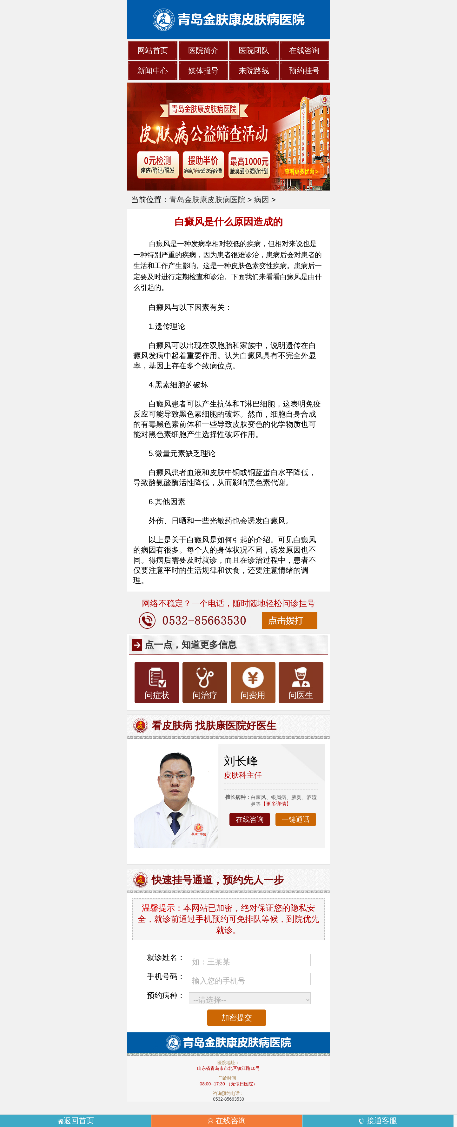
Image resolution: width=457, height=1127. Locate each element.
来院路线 (254, 70)
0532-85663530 (228, 1099)
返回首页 (75, 1120)
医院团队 (254, 50)
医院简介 (203, 50)
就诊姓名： (166, 957)
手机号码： (166, 976)
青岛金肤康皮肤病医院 (207, 199)
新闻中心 (152, 70)
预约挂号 (304, 70)
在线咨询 (304, 50)
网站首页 (152, 50)
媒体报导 (203, 70)
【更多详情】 (276, 804)
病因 (261, 199)
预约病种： (166, 995)
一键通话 (296, 819)
